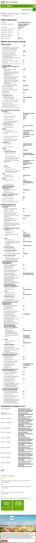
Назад (2, 470)
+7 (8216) (6, 6)
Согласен (4, 541)
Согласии (3, 539)
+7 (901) (11, 524)
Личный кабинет (27, 9)
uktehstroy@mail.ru (11, 527)
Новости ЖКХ (7, 476)
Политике (31, 538)
